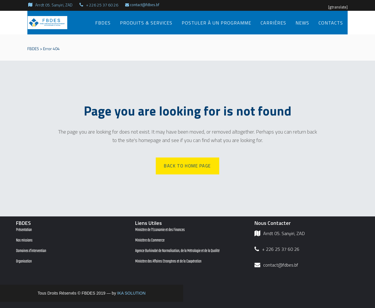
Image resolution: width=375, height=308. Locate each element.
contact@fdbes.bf (142, 5)
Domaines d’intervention (31, 251)
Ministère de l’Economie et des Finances (160, 230)
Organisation (24, 261)
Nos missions (24, 240)
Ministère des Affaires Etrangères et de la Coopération (168, 261)
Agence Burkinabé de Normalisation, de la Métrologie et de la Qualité (177, 251)
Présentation (24, 230)
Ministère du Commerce (149, 240)
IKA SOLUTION (131, 293)
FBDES (33, 49)
